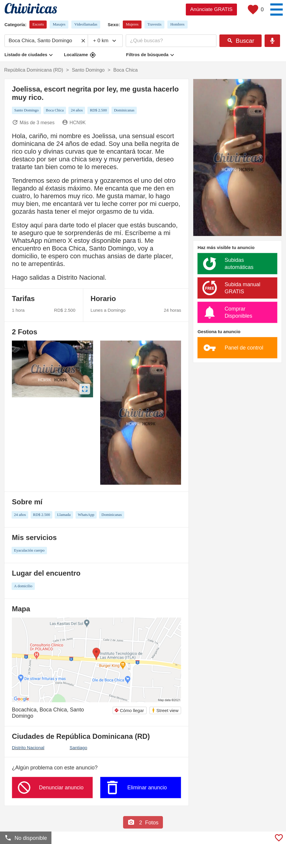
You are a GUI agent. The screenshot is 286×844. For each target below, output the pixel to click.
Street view (165, 710)
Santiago (78, 747)
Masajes (59, 24)
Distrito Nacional (28, 747)
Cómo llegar (129, 710)
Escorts (38, 24)
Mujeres (132, 24)
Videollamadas (85, 24)
